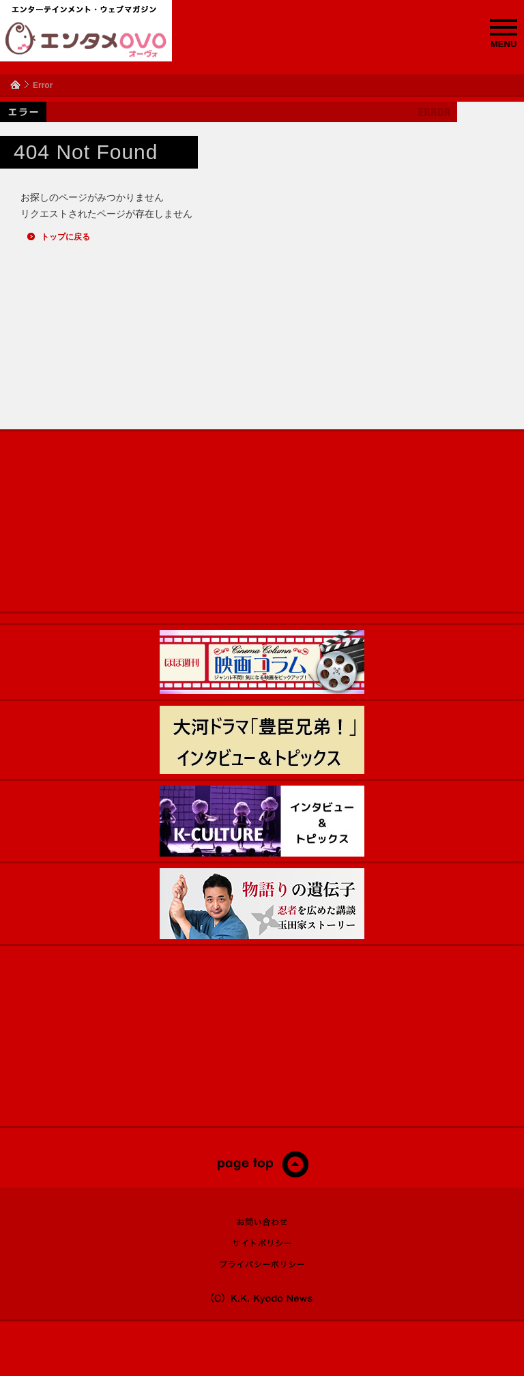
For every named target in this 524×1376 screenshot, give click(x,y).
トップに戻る (65, 237)
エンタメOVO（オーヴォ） (86, 39)
